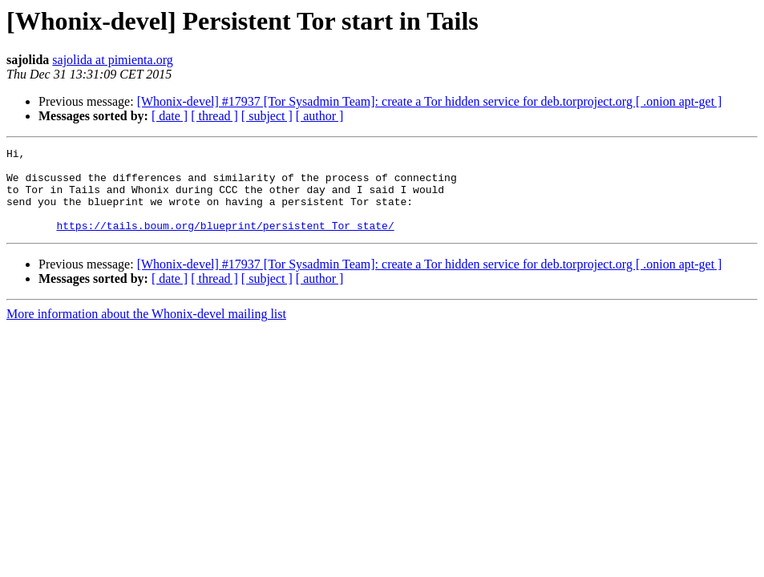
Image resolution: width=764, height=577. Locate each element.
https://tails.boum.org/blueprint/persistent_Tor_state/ (225, 242)
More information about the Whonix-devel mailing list (146, 330)
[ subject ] (267, 116)
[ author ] (320, 116)
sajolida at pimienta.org (112, 60)
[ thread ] (214, 116)
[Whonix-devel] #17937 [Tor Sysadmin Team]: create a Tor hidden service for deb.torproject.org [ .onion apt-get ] (429, 101)
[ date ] (170, 116)
